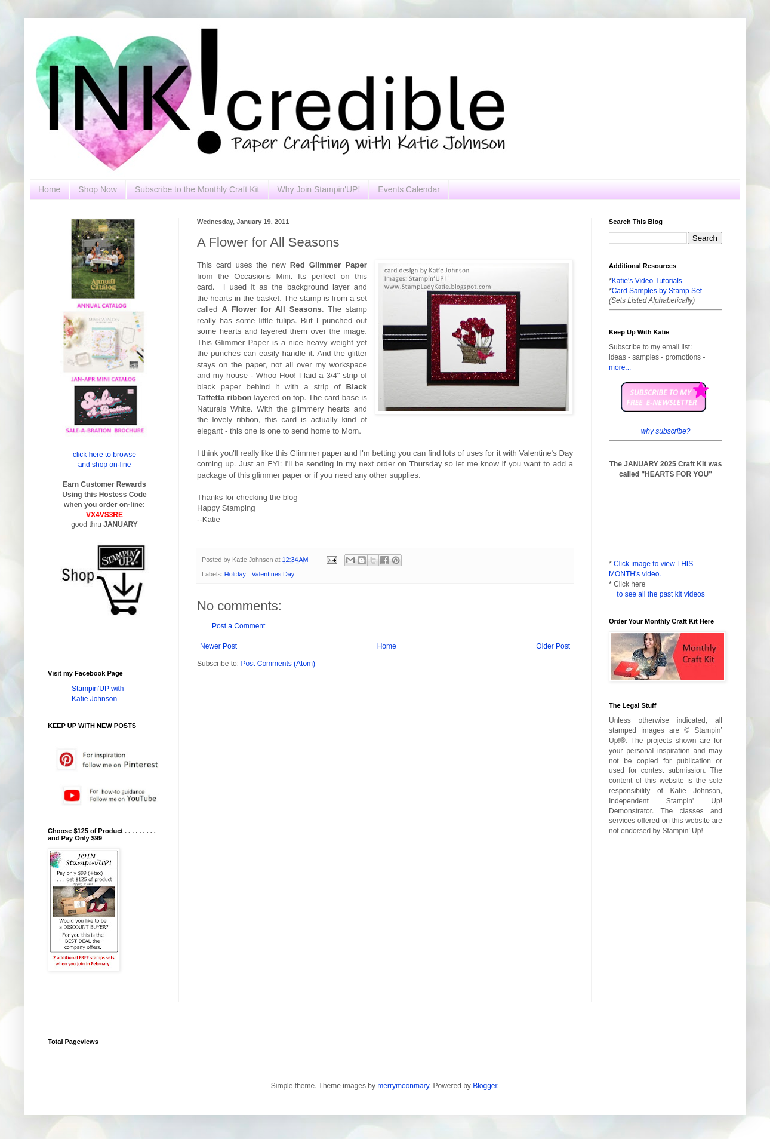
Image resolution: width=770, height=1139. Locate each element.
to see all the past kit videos (660, 594)
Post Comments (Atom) (278, 663)
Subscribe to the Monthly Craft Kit (197, 189)
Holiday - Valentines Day (259, 574)
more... (620, 367)
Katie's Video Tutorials (647, 281)
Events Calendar (409, 189)
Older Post (553, 646)
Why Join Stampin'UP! (319, 189)
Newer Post (218, 646)
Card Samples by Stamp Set (657, 291)
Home (49, 189)
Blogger (485, 1086)
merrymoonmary (403, 1086)
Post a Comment (238, 626)
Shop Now (97, 189)
